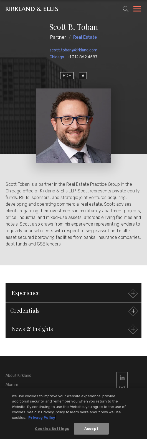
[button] (73, 310)
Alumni (12, 384)
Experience (74, 293)
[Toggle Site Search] (125, 9)
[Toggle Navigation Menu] (137, 10)
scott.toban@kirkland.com (73, 50)
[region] (73, 413)
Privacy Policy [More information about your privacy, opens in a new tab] (41, 418)
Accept (91, 429)
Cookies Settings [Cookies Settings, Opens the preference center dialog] (52, 429)
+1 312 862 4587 (82, 57)
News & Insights (74, 329)
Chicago (57, 57)
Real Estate (85, 37)
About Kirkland (18, 375)
